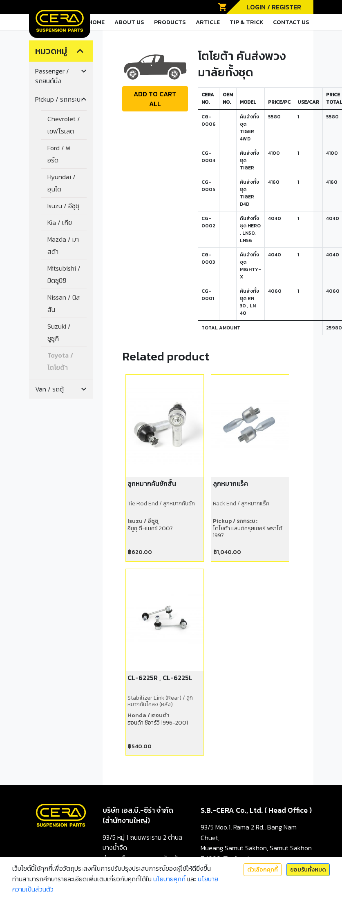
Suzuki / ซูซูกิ (59, 332)
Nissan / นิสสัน (63, 303)
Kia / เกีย (59, 222)
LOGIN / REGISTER (273, 7)
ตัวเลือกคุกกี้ (262, 869)
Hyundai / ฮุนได (61, 183)
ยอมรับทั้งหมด (308, 869)
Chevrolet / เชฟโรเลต (63, 125)
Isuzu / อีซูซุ (63, 206)
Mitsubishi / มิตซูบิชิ (63, 274)
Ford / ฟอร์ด (59, 154)
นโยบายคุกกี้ (169, 879)
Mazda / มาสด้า (63, 245)
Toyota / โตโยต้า (60, 361)
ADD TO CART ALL (155, 99)
